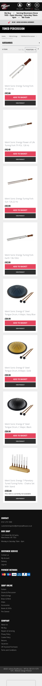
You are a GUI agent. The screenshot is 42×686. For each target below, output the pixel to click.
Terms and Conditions (8, 650)
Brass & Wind (6, 599)
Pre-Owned (5, 611)
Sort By (21, 50)
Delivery (4, 561)
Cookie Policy (5, 637)
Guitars (3, 589)
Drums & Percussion (8, 592)
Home (4, 36)
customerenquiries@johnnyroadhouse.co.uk (16, 526)
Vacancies (4, 644)
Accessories (5, 605)
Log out (3, 564)
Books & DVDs (6, 608)
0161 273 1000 (6, 522)
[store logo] (6, 6)
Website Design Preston (23, 671)
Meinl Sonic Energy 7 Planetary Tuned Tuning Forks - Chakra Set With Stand (19, 483)
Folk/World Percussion (28, 36)
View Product (20, 103)
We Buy (3, 628)
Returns (4, 640)
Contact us (5, 555)
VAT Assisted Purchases (9, 647)
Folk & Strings (13, 36)
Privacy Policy (5, 634)
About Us (4, 625)
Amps (3, 602)
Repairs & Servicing (8, 631)
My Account (5, 558)
